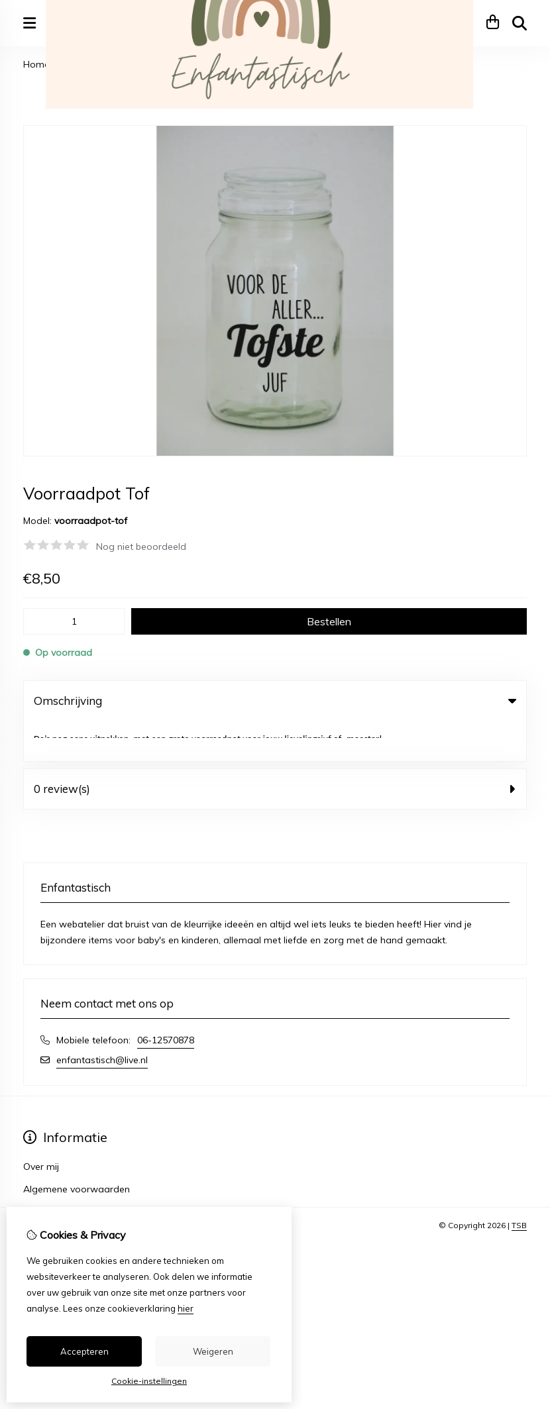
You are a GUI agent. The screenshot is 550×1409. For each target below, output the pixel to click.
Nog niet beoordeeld (141, 546)
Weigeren (213, 1351)
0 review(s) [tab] (275, 748)
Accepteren (84, 1351)
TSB (519, 1185)
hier (185, 1308)
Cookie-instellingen (149, 1381)
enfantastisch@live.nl (102, 1019)
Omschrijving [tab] (275, 700)
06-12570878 (165, 1000)
